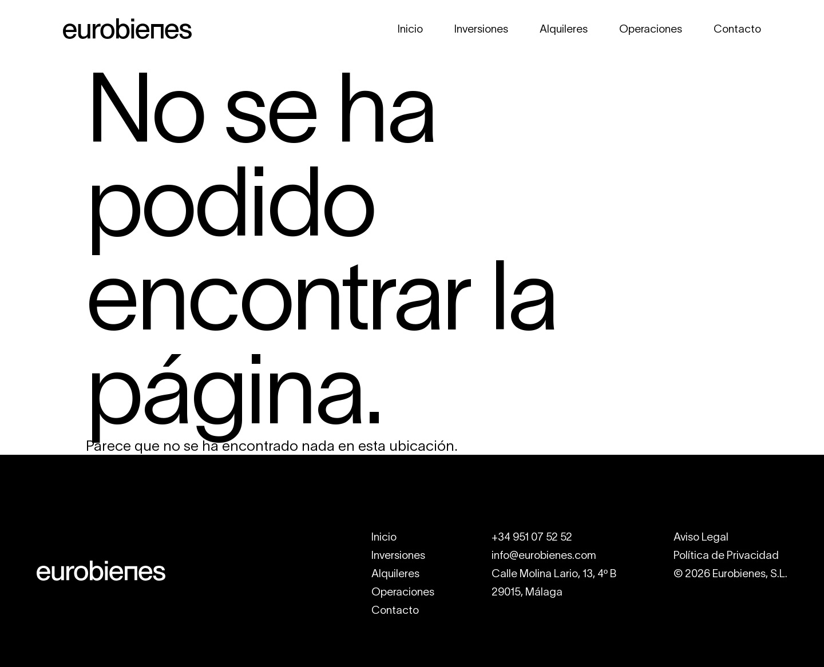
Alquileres (564, 29)
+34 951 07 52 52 (532, 537)
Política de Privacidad (726, 555)
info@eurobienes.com (544, 555)
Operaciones (650, 29)
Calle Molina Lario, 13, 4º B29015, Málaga (554, 582)
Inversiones (481, 29)
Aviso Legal (701, 537)
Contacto (737, 29)
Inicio (410, 29)
